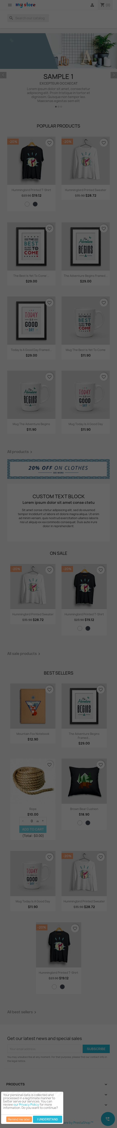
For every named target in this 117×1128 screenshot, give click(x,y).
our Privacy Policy (26, 1104)
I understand (47, 1119)
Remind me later (19, 1119)
